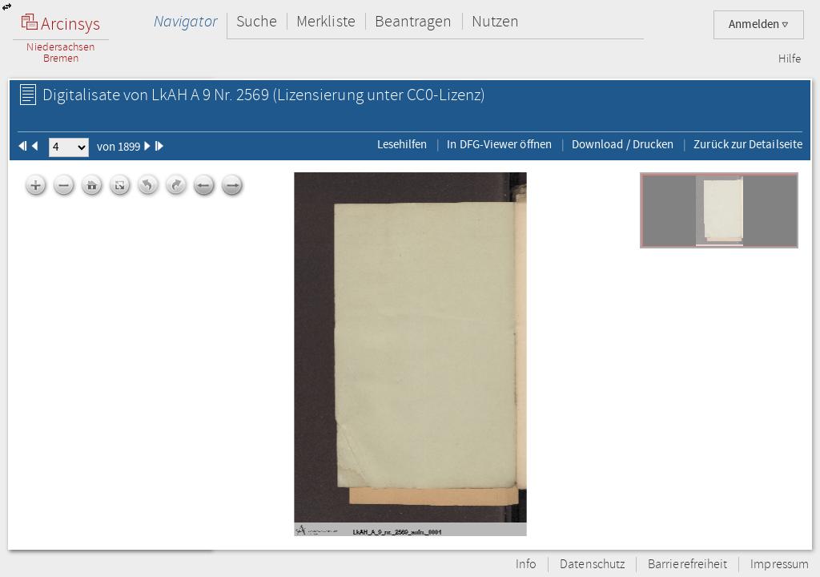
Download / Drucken (622, 144)
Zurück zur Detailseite (747, 144)
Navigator (185, 21)
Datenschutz (592, 564)
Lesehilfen (402, 144)
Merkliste (326, 21)
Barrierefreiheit (687, 564)
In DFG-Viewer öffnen (499, 144)
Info (526, 564)
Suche (256, 21)
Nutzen (495, 21)
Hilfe (789, 59)
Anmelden (759, 24)
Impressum (779, 564)
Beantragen (413, 21)
